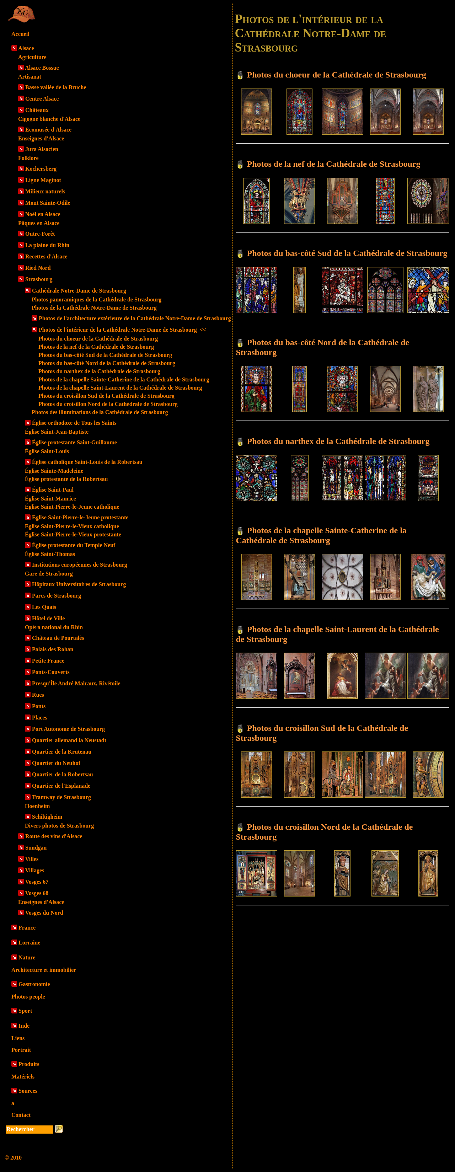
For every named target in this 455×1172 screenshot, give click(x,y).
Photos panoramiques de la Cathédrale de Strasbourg (96, 299)
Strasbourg (38, 279)
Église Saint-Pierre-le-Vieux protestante (73, 534)
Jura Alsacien (41, 149)
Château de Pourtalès (58, 638)
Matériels (22, 1077)
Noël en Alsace (42, 214)
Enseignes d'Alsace (41, 138)
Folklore (28, 158)
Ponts (39, 706)
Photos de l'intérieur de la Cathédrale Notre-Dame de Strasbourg (122, 330)
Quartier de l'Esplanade (61, 786)
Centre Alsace (42, 99)
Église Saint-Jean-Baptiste (57, 432)
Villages (34, 870)
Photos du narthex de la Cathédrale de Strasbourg (99, 371)
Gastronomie (34, 984)
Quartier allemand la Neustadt (69, 740)
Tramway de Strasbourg (61, 797)
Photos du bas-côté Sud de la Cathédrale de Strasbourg (105, 355)
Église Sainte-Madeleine (54, 471)
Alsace (26, 48)
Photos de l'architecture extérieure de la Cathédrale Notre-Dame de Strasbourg (135, 318)
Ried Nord (38, 268)
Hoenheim (37, 806)
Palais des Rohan (52, 649)
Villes (32, 859)
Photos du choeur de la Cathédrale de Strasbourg (98, 339)
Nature (27, 957)
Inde (24, 1026)
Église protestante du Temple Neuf (73, 545)
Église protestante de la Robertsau (66, 479)
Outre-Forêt (40, 234)
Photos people (28, 997)
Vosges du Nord (44, 913)
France (27, 928)
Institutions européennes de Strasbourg (79, 565)
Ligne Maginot (43, 180)
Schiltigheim (47, 817)
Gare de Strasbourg (49, 574)
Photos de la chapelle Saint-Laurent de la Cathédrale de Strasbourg (120, 388)
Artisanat (29, 77)
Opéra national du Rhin (54, 627)
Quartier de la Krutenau (61, 752)
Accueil (20, 34)
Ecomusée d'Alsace (48, 130)
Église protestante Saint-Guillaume (74, 442)
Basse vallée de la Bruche (55, 87)
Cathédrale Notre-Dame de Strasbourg (79, 291)
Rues (38, 695)
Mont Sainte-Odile (47, 203)
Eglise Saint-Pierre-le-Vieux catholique (72, 526)
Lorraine (29, 943)
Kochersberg (41, 169)
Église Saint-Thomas (50, 554)
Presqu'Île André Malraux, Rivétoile (76, 683)
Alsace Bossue (42, 68)
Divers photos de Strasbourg (59, 826)
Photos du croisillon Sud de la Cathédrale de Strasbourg (106, 396)
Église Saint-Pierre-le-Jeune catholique (72, 507)
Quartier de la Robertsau (62, 774)
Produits (28, 1064)
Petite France (48, 661)
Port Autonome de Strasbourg (68, 729)
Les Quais (44, 607)
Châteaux (37, 110)
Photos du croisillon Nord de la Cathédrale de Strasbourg (108, 404)
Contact (21, 1115)
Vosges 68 (37, 893)
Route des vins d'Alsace (53, 836)
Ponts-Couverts (51, 672)
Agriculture (32, 57)
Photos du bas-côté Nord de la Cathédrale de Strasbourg (106, 363)
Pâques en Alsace (38, 223)
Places (39, 718)
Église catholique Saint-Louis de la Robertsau (87, 462)
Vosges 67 (37, 882)
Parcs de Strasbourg (56, 596)
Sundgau (36, 848)
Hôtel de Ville (48, 618)
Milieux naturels (45, 191)
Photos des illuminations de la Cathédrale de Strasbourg (100, 412)
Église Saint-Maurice (50, 499)
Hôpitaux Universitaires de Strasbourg (79, 584)
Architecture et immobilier (43, 970)
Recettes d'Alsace (46, 256)
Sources (27, 1091)
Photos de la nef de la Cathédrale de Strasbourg (96, 347)
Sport (25, 1011)
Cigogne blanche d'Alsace (49, 119)
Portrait (21, 1050)
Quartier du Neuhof (56, 763)
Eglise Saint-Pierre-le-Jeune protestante (80, 517)
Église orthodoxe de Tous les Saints (74, 423)
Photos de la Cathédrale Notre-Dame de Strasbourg (94, 308)
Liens (18, 1038)
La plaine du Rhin (47, 245)
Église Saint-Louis (47, 451)
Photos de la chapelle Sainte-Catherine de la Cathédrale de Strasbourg (123, 379)
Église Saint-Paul (53, 490)
